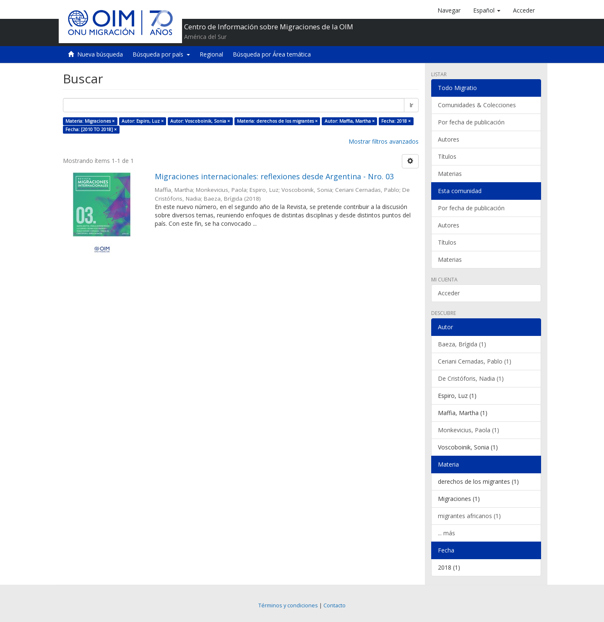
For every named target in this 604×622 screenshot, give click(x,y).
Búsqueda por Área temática (272, 54)
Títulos (447, 156)
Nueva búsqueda (100, 54)
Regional (211, 54)
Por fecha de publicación (471, 122)
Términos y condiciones (288, 605)
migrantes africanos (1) (469, 516)
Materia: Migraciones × (90, 121)
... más (446, 533)
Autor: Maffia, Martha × (350, 121)
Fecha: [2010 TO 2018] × (91, 129)
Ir (411, 105)
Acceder (449, 293)
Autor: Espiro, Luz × (143, 121)
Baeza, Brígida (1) (462, 344)
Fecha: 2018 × (396, 121)
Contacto (334, 605)
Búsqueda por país (161, 54)
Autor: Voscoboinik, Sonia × (200, 121)
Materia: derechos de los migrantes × (277, 121)
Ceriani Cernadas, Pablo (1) (474, 361)
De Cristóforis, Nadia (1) (471, 378)
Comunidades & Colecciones (477, 105)
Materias (450, 174)
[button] (487, 10)
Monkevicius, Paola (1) (468, 430)
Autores (448, 139)
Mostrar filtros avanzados (384, 141)
